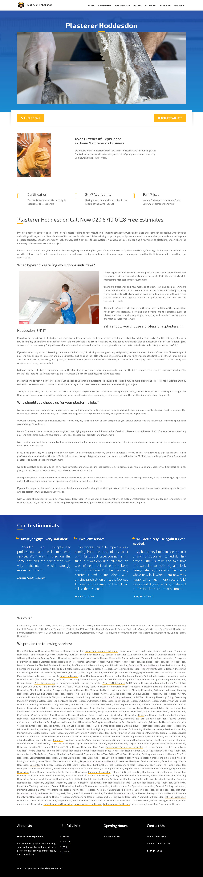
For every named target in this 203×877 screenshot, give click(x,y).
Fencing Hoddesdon (59, 754)
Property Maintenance (113, 683)
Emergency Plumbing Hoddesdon (34, 668)
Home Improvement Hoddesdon (101, 651)
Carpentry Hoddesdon (92, 668)
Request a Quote (170, 117)
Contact (179, 5)
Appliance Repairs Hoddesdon (170, 679)
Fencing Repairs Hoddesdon (55, 658)
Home (91, 5)
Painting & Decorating (128, 5)
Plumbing (151, 5)
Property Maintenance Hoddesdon (97, 761)
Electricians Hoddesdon (53, 661)
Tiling (170, 697)
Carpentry (104, 5)
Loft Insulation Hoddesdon (116, 803)
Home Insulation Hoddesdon (58, 803)
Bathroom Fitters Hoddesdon (144, 665)
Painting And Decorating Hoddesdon (124, 747)
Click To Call (30, 117)
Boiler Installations (44, 683)
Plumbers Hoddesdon (99, 771)
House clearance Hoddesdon (88, 803)
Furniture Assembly (124, 793)
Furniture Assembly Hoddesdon (33, 793)
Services (165, 5)
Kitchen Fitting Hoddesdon (118, 697)
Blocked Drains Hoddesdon (72, 757)
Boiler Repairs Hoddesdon (128, 700)
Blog (65, 846)
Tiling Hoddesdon (93, 672)
